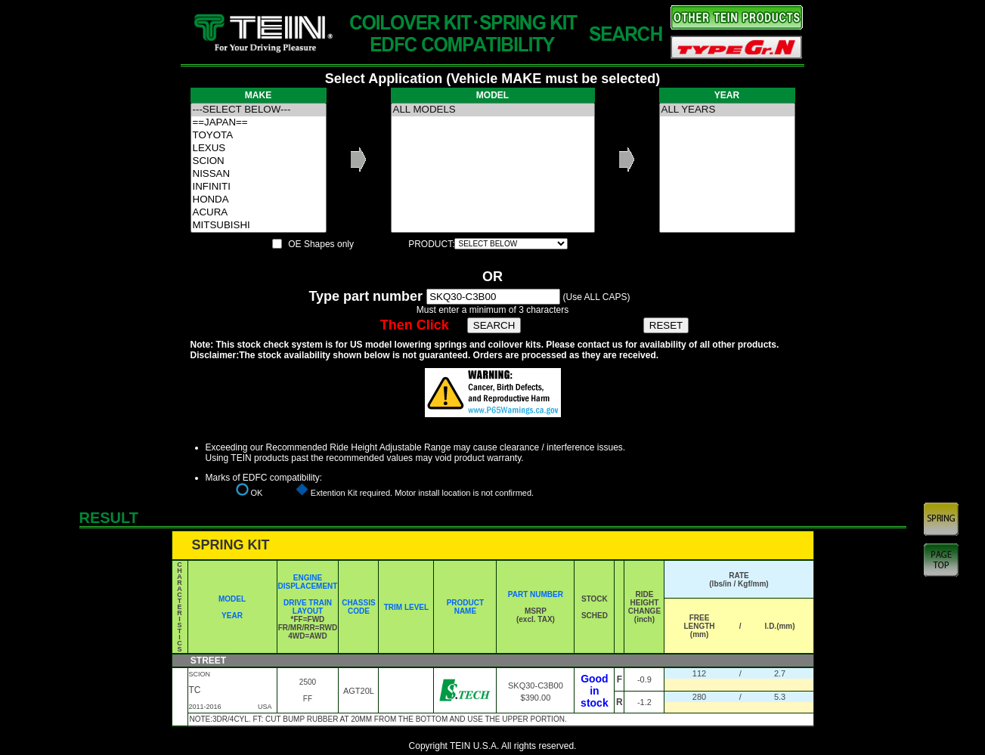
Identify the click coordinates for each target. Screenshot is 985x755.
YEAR (232, 615)
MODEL (232, 599)
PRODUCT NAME (465, 607)
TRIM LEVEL (406, 607)
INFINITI (258, 187)
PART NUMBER (535, 594)
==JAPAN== (258, 122)
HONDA (258, 199)
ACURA (258, 212)
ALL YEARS (727, 110)
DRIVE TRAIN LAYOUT (307, 607)
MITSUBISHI (258, 225)
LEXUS (258, 148)
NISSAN (258, 174)
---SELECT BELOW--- (258, 110)
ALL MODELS (493, 110)
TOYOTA (258, 135)
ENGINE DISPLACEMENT (308, 582)
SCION (258, 161)
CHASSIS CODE (358, 607)
